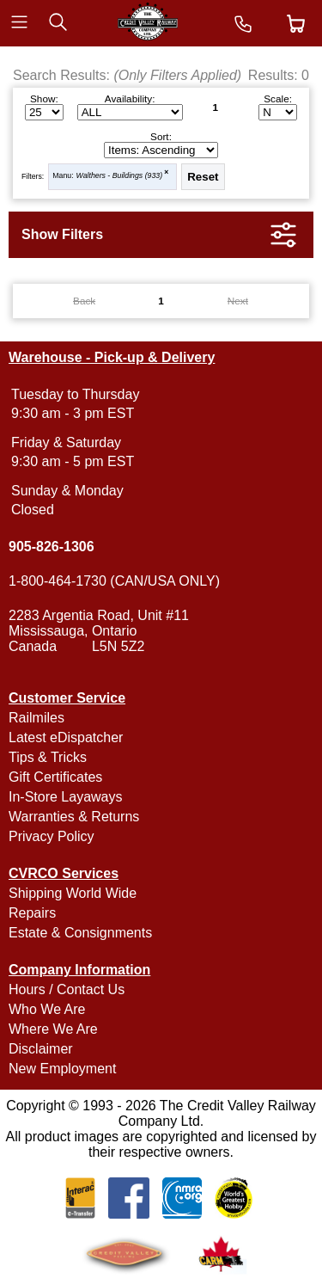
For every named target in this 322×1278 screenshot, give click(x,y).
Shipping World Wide (73, 893)
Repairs (32, 913)
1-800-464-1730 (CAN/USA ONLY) (114, 581)
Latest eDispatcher (66, 737)
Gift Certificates (55, 777)
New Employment (62, 1068)
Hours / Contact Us (67, 989)
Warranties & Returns (74, 816)
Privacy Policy (51, 836)
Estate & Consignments (80, 932)
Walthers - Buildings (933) (119, 175)
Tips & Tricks (48, 757)
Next (238, 300)
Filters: (32, 176)
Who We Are (47, 1009)
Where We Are (53, 1029)
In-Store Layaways (66, 797)
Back (84, 300)
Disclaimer (41, 1048)
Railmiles (36, 717)
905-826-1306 (51, 546)
